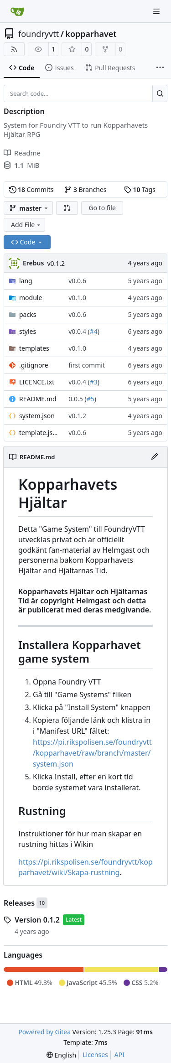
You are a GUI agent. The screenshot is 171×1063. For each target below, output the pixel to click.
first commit (86, 365)
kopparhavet (90, 33)
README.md (38, 398)
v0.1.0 (77, 297)
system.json (37, 415)
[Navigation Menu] (157, 11)
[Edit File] (154, 457)
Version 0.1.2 (37, 919)
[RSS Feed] (14, 49)
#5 (90, 398)
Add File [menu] (26, 224)
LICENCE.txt (36, 382)
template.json (39, 432)
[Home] (17, 11)
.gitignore (33, 365)
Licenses (95, 1054)
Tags (139, 189)
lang (25, 280)
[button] (67, 208)
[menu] (61, 1055)
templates (34, 348)
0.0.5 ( (77, 398)
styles (27, 331)
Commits (31, 189)
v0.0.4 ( (78, 331)
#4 (94, 331)
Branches (85, 189)
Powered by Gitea (44, 1031)
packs (27, 314)
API (119, 1054)
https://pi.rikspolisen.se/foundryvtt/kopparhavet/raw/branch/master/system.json (92, 753)
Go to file (101, 207)
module (30, 297)
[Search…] (159, 93)
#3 (94, 382)
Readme (22, 152)
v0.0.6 (77, 280)
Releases (19, 902)
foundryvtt (38, 33)
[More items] (160, 68)
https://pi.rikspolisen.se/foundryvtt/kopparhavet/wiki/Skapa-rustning (85, 867)
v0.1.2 (56, 263)
